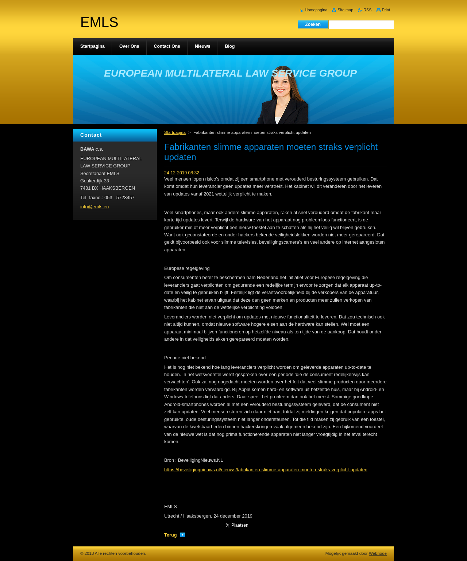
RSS (367, 10)
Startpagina (175, 132)
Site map (345, 10)
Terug (170, 535)
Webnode (378, 553)
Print (386, 10)
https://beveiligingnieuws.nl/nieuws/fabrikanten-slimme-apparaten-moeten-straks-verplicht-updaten (265, 469)
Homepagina (316, 10)
